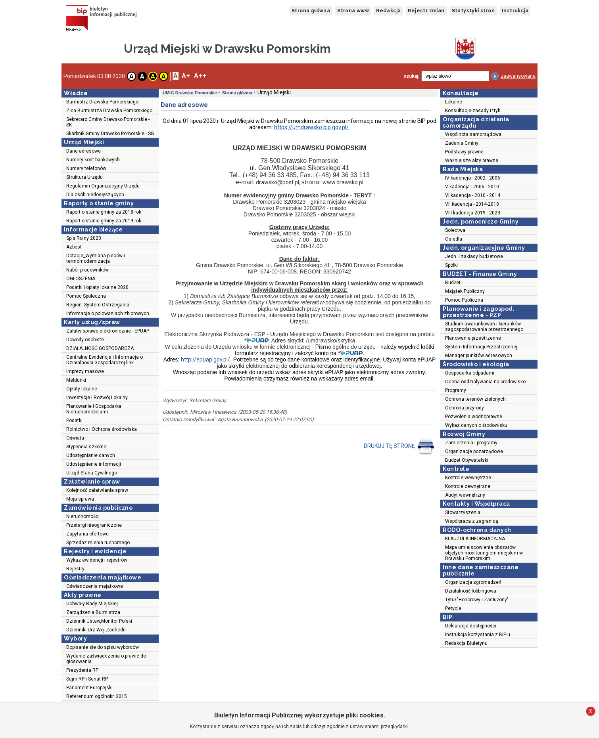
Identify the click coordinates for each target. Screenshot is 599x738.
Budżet (453, 282)
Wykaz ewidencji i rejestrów (96, 560)
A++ (200, 76)
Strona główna (311, 10)
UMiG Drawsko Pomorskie (190, 92)
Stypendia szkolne (86, 446)
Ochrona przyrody (464, 408)
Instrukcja (515, 10)
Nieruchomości (83, 516)
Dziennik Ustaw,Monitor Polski (99, 621)
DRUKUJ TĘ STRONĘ (399, 446)
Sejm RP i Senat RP (87, 679)
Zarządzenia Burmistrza (93, 612)
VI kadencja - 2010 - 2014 (472, 195)
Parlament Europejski (89, 687)
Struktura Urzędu (84, 177)
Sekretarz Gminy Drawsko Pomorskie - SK (108, 122)
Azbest (74, 247)
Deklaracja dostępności (470, 626)
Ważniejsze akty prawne (471, 160)
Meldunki (76, 380)
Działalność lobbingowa (470, 591)
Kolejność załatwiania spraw (97, 490)
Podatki (74, 420)
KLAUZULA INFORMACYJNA (475, 538)
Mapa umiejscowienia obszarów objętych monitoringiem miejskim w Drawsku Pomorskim (484, 553)
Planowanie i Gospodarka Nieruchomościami (93, 409)
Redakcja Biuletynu (466, 643)
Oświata (75, 438)
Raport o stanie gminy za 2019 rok (103, 221)
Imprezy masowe (85, 371)
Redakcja (388, 10)
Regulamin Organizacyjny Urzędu (103, 186)
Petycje (453, 608)
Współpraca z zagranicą (471, 521)
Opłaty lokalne (81, 389)
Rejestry (75, 569)
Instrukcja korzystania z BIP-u (477, 634)
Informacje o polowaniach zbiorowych (107, 313)
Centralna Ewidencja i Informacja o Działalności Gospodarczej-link (104, 359)
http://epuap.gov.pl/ (205, 359)
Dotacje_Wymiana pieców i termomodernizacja (95, 258)
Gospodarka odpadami (469, 373)
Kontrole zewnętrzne (467, 486)
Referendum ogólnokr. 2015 (96, 696)
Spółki (451, 265)
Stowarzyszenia (462, 512)
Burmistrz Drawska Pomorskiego (102, 102)
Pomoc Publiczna (464, 300)
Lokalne (453, 102)
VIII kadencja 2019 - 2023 (472, 213)
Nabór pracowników (87, 270)
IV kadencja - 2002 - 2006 (472, 178)
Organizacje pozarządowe (474, 451)
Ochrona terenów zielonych (475, 399)
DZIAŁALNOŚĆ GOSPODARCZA (100, 348)
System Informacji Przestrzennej (481, 347)
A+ (186, 76)
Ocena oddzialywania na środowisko (485, 381)
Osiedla (453, 239)
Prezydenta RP (82, 670)
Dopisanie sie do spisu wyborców (102, 647)
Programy (455, 390)
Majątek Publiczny (465, 291)
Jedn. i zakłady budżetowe (474, 256)
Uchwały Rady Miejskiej (92, 603)
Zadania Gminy (461, 143)
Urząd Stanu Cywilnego (91, 473)
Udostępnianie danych (90, 455)
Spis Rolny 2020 (83, 238)
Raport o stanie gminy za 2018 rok (103, 212)
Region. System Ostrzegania (97, 305)
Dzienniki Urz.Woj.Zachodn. (96, 630)
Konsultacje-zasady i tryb (472, 110)
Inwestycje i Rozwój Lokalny (97, 397)
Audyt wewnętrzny (465, 495)
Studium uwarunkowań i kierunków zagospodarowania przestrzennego (484, 326)
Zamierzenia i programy (471, 442)
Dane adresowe (83, 151)
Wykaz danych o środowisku (476, 425)
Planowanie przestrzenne (473, 338)
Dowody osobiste (85, 339)
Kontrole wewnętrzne (468, 477)
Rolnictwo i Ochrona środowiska (101, 429)
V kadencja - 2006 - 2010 (472, 186)
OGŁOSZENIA (80, 278)
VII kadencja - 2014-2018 (472, 204)
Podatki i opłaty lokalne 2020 (97, 287)
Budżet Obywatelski (466, 460)
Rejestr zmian (426, 10)
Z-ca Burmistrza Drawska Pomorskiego (109, 110)
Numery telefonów (86, 168)
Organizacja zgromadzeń (473, 582)
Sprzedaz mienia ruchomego (98, 542)
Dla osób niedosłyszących (95, 194)
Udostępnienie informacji (93, 464)
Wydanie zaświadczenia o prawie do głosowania (106, 658)
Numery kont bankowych (93, 160)
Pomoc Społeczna (86, 296)
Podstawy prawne (464, 152)
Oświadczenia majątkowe (94, 586)
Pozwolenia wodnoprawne (473, 416)
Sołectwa (455, 230)
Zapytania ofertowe (87, 534)
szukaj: (411, 76)
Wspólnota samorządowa (473, 134)
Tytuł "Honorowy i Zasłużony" (477, 599)
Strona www (353, 10)
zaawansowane (518, 76)
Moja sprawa (80, 499)
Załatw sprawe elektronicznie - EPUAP (107, 331)
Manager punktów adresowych (478, 355)
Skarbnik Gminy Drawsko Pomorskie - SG (110, 133)
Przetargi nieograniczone (94, 525)
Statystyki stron (473, 10)
